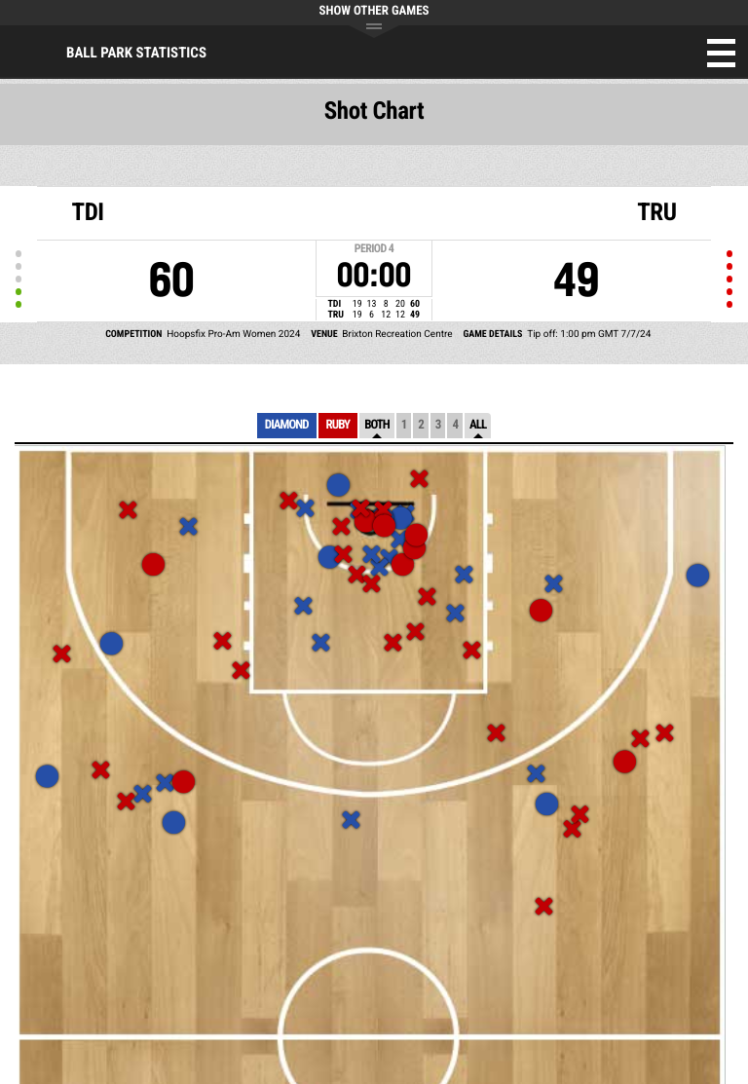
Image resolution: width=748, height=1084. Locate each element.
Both (377, 425)
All (477, 425)
